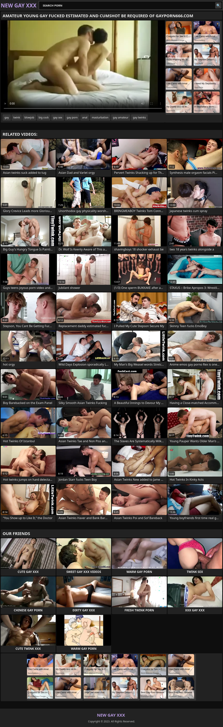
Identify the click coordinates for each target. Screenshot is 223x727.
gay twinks (139, 117)
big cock (44, 117)
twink (16, 117)
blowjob (29, 117)
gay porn (72, 117)
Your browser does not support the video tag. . (83, 66)
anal (84, 117)
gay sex (57, 117)
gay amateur (120, 117)
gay (6, 117)
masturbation (100, 117)
